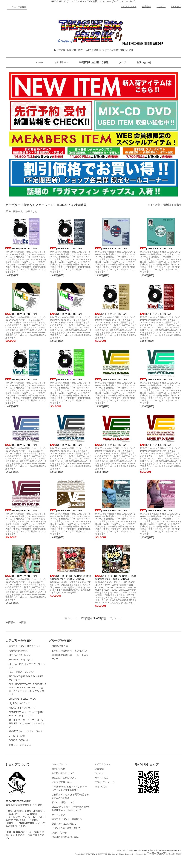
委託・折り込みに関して (64, 823)
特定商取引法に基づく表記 (93, 62)
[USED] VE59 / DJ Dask (21, 510)
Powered (158, 854)
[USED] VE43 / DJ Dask (156, 314)
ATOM (104, 786)
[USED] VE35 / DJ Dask (66, 314)
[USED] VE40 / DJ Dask (66, 248)
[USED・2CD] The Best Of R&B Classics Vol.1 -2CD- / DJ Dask (70, 577)
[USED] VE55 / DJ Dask (66, 445)
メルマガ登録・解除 (62, 782)
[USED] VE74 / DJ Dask (21, 576)
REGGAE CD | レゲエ (20, 655)
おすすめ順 (154, 204)
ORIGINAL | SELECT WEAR (23, 699)
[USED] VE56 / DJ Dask (111, 445)
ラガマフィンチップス (20, 744)
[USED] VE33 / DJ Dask (21, 314)
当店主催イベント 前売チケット (25, 646)
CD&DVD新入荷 (60, 646)
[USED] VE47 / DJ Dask (21, 248)
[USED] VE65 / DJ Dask (111, 510)
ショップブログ (59, 832)
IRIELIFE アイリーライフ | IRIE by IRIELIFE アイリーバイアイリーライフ (27, 723)
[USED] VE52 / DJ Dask (156, 379)
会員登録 (146, 6)
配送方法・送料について (64, 777)
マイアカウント (128, 6)
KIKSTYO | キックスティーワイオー (27, 731)
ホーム (39, 62)
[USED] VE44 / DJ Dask (21, 379)
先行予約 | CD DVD (18, 650)
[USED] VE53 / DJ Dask (21, 445)
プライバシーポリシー (106, 782)
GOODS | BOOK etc (19, 740)
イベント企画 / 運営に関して (66, 828)
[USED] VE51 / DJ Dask (111, 379)
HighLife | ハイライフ (19, 703)
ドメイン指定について (63, 802)
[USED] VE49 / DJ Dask (66, 379)
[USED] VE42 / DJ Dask (111, 314)
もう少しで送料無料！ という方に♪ (69, 650)
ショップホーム (59, 764)
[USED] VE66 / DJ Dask (156, 510)
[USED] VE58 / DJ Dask (156, 445)
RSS (97, 786)
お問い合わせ (144, 62)
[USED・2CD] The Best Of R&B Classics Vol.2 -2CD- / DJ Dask (115, 577)
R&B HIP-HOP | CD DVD (21, 672)
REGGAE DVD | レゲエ (20, 659)
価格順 (167, 204)
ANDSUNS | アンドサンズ (22, 707)
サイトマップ (58, 814)
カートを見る (101, 777)
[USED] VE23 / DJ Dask (111, 248)
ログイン (161, 6)
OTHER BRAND (17, 735)
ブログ (122, 62)
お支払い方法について (63, 773)
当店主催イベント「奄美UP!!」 (67, 819)
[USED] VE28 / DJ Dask (156, 248)
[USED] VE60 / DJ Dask (66, 510)
